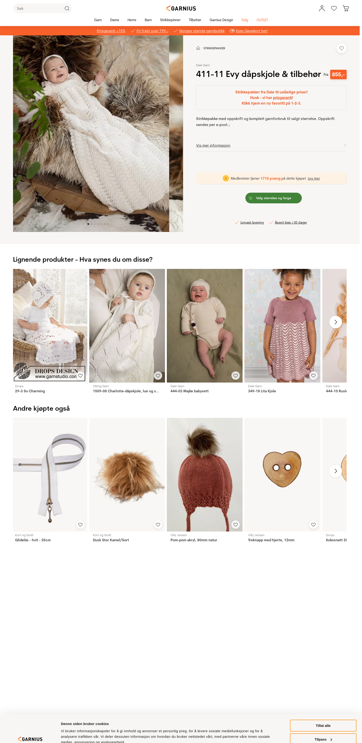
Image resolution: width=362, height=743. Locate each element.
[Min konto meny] (322, 8)
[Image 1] (91, 224)
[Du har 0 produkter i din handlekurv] (346, 8)
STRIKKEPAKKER (214, 48)
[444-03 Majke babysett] (205, 326)
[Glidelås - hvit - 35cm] (49, 475)
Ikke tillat (323, 731)
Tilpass (323, 718)
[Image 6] (108, 224)
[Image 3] (98, 224)
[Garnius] (181, 8)
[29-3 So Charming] (49, 326)
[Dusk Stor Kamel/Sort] (127, 475)
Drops (19, 386)
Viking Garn (101, 386)
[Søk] (42, 8)
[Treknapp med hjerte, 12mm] (282, 475)
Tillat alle (323, 704)
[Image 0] (88, 224)
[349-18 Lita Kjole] (282, 326)
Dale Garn (203, 65)
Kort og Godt (24, 535)
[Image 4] (101, 224)
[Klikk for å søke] (67, 8)
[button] (91, 133)
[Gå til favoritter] (334, 8)
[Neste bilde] (335, 322)
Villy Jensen (179, 535)
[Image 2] (95, 224)
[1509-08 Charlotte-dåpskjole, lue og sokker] (127, 326)
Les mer (314, 178)
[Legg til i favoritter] (341, 48)
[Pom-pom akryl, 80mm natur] (205, 475)
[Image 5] (104, 224)
